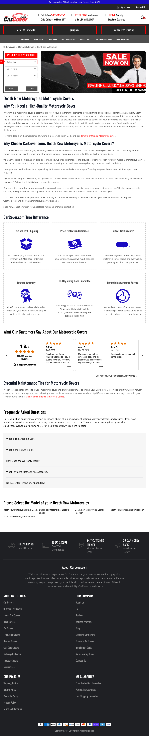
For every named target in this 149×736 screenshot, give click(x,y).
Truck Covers (38, 39)
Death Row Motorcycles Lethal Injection (89, 511)
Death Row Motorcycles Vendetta (19, 516)
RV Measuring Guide (85, 654)
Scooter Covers (122, 39)
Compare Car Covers (85, 634)
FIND (32, 89)
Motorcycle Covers (104, 39)
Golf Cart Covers (11, 647)
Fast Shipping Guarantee (87, 696)
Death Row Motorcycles (47, 47)
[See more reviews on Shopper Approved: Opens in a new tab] (114, 375)
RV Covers (53, 39)
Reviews (79, 615)
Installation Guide (84, 647)
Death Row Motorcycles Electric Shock (54, 511)
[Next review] (142, 354)
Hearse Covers (85, 39)
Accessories (9, 667)
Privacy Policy (9, 702)
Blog (78, 628)
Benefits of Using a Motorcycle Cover (98, 135)
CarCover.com (9, 47)
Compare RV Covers (85, 641)
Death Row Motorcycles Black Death (20, 509)
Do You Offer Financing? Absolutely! (25, 483)
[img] (25, 351)
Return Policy (9, 689)
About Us (80, 602)
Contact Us (141, 7)
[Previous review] (6, 354)
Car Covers (24, 39)
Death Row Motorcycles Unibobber (127, 509)
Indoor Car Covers (11, 615)
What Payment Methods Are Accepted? (27, 471)
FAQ (77, 609)
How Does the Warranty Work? (22, 460)
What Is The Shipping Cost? (20, 438)
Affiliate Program (84, 622)
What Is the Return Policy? (20, 449)
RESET (11, 89)
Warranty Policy (10, 696)
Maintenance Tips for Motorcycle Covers (45, 396)
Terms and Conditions (13, 709)
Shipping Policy (10, 683)
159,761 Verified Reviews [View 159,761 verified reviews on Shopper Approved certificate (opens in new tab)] (25, 357)
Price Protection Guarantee (88, 683)
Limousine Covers (68, 39)
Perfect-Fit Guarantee (86, 689)
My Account (123, 7)
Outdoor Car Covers (12, 609)
